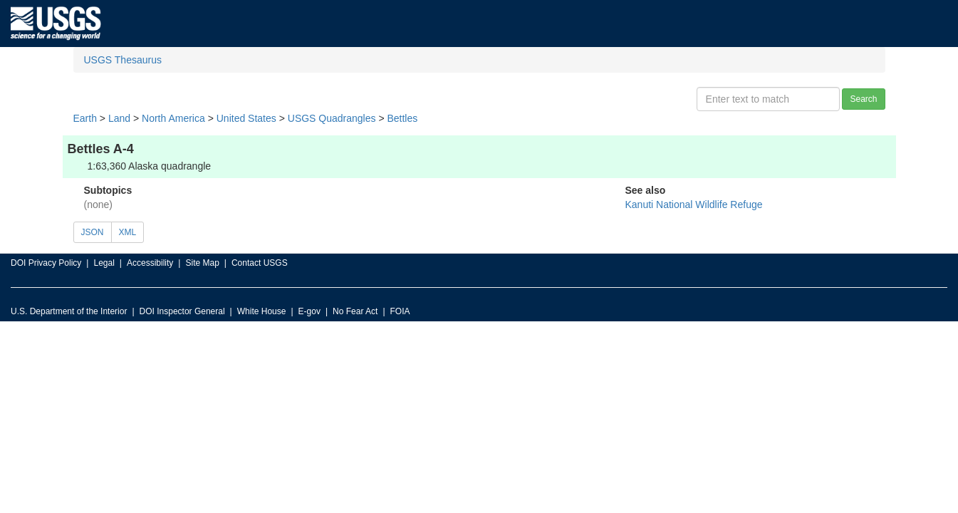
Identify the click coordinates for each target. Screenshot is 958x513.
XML (128, 232)
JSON (92, 232)
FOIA (400, 311)
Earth (85, 118)
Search (863, 99)
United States (246, 118)
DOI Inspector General (182, 311)
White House (261, 311)
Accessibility (150, 263)
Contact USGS (259, 263)
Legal (103, 263)
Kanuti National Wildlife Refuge (694, 204)
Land (119, 118)
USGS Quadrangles (332, 118)
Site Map (202, 263)
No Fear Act (355, 311)
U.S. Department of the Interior (69, 311)
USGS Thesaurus (123, 60)
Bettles (402, 118)
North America (173, 118)
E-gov (309, 311)
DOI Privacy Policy (46, 263)
